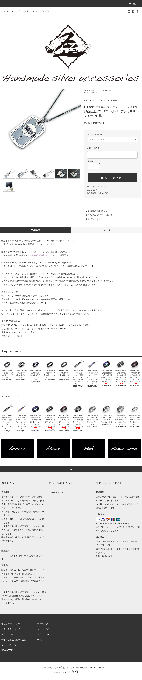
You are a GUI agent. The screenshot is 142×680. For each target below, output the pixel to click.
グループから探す (40, 11)
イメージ (106, 230)
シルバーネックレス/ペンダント (101, 90)
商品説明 (35, 230)
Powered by (71, 672)
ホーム (6, 11)
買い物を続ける (92, 219)
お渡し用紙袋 (93, 148)
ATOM (10, 650)
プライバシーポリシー (11, 645)
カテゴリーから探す (20, 11)
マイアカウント (44, 624)
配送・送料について (10, 629)
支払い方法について (10, 624)
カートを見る (43, 629)
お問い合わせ (43, 634)
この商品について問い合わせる (98, 215)
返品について (92, 190)
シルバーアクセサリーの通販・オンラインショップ (61, 667)
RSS (3, 650)
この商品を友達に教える (95, 211)
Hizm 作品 (94, 92)
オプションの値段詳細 (96, 187)
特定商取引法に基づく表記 (97, 193)
